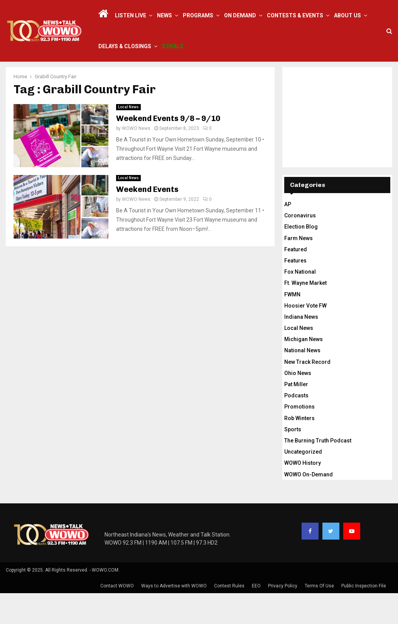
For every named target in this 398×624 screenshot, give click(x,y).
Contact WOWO (117, 616)
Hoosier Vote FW (305, 336)
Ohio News (297, 404)
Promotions (299, 437)
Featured (295, 280)
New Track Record (307, 393)
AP (287, 235)
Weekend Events (147, 220)
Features (295, 291)
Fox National (300, 302)
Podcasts (296, 426)
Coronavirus (300, 246)
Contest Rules (229, 616)
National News (302, 381)
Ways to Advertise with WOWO (174, 616)
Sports (292, 460)
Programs (198, 15)
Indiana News (301, 348)
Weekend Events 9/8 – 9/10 (168, 149)
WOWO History (302, 494)
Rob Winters (299, 449)
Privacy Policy (282, 616)
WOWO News (136, 159)
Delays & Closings (124, 46)
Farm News (298, 269)
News (164, 15)
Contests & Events (295, 15)
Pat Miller (296, 415)
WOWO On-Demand (308, 505)
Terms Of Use (319, 616)
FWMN (292, 325)
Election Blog (301, 257)
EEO (256, 616)
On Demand (240, 15)
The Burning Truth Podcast (317, 471)
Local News (128, 138)
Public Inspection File (363, 616)
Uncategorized (303, 482)
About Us (347, 15)
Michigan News (303, 370)
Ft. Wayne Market (305, 314)
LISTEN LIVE (130, 15)
